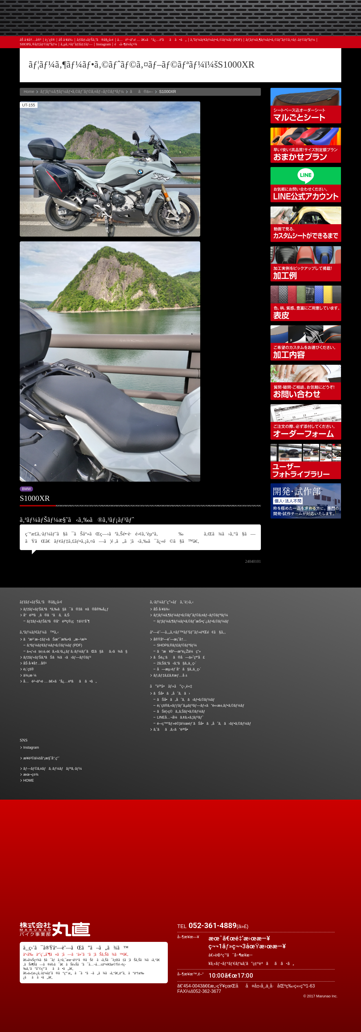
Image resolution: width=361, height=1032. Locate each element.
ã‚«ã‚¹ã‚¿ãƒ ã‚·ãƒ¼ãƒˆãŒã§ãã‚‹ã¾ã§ (77, 651)
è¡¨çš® (50, 43)
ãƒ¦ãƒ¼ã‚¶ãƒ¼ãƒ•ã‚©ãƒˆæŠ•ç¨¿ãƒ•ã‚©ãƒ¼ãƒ (193, 621)
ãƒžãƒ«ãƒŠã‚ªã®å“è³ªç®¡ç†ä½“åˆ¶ (58, 621)
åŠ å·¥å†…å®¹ (30, 43)
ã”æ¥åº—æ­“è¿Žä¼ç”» (179, 651)
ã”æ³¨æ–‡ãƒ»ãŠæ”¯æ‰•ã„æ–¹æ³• (134, 12)
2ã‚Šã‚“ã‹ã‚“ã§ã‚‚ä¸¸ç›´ (176, 663)
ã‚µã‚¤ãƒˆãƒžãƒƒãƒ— (77, 48)
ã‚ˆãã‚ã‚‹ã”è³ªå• (134, 28)
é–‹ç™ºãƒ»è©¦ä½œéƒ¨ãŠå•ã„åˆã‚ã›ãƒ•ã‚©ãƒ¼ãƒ (305, 501)
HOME (28, 780)
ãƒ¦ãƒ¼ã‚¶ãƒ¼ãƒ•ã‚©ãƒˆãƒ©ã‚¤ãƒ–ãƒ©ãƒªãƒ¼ (280, 43)
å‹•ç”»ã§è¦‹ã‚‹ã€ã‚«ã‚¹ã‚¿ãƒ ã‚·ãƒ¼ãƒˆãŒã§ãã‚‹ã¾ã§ (305, 224)
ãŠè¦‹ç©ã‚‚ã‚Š (193, 12)
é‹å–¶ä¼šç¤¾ (126, 48)
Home (29, 92)
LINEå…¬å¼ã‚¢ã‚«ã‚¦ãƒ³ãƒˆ (305, 184)
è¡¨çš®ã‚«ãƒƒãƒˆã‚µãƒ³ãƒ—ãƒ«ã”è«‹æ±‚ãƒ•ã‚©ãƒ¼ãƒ (201, 706)
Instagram (103, 48)
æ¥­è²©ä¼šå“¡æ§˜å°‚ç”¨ (41, 758)
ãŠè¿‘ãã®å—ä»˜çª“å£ (311, 12)
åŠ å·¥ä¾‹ (66, 43)
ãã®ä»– (141, 92)
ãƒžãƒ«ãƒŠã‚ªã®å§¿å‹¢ (95, 43)
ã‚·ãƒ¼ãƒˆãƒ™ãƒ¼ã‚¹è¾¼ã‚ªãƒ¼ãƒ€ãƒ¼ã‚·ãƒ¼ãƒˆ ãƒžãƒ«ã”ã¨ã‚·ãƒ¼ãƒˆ (305, 105)
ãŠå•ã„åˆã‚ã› (311, 28)
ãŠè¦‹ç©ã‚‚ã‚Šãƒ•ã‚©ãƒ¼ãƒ (181, 711)
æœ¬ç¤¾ (31, 775)
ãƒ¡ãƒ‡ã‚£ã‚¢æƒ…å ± (193, 28)
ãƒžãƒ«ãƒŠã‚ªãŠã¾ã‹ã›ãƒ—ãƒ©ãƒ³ (305, 145)
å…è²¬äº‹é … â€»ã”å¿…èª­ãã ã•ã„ (152, 43)
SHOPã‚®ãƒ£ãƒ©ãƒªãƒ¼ (38, 48)
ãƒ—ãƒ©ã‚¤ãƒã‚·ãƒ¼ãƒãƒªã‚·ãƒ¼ (52, 769)
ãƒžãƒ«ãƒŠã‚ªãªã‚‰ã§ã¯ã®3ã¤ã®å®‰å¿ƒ (66, 609)
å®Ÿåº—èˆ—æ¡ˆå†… (252, 28)
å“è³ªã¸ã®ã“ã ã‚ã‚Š (46, 615)
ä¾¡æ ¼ (252, 12)
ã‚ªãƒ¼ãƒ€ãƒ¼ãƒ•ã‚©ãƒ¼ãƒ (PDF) (216, 43)
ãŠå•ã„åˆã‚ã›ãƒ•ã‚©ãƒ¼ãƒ (186, 700)
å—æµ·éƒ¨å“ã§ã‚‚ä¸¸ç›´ (179, 669)
